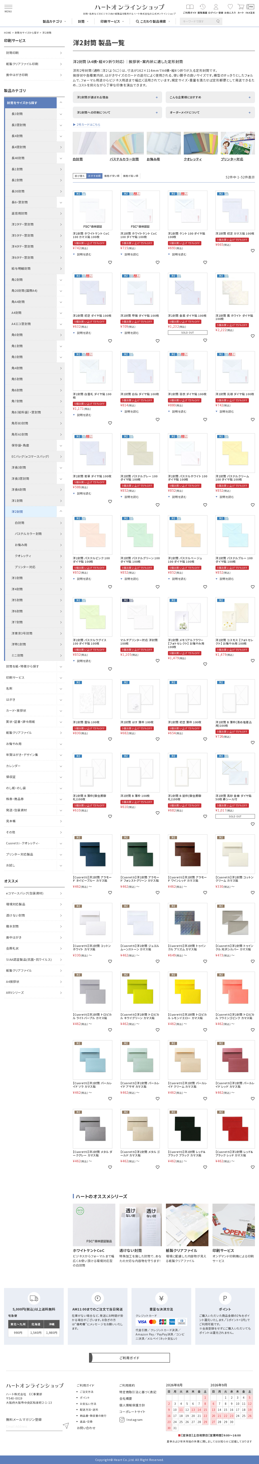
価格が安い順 (112, 175)
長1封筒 (17, 169)
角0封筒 (17, 335)
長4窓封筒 (19, 147)
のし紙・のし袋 (16, 788)
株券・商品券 (15, 799)
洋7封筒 (17, 622)
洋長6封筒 (19, 489)
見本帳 (11, 821)
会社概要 (125, 1398)
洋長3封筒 (19, 467)
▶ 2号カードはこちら (86, 124)
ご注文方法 (86, 1392)
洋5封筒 (17, 600)
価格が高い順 (130, 175)
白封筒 (19, 523)
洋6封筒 (17, 611)
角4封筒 (17, 368)
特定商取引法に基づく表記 (137, 1392)
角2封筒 (17, 279)
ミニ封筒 (17, 655)
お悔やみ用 (14, 744)
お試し (10, 865)
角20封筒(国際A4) (24, 290)
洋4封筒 (17, 589)
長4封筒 (17, 136)
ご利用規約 (127, 1385)
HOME (7, 32)
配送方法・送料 (89, 1409)
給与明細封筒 (21, 268)
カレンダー (13, 766)
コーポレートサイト (132, 1411)
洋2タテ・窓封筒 (23, 224)
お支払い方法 (88, 1404)
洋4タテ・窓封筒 (23, 246)
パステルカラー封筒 (28, 533)
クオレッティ (23, 556)
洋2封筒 (17, 511)
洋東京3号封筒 (22, 633)
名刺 (9, 688)
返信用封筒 (20, 213)
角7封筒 (17, 401)
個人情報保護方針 (132, 1405)
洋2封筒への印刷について (94, 112)
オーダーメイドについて (185, 112)
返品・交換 (86, 1421)
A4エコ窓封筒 (21, 324)
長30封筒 (18, 191)
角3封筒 (17, 357)
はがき (10, 699)
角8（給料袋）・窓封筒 (26, 412)
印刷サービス (15, 677)
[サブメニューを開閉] (61, 102)
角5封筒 (17, 379)
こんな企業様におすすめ (185, 97)
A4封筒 (17, 312)
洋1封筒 (17, 500)
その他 (10, 832)
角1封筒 (17, 346)
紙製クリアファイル (19, 732)
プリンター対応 (25, 567)
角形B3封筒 (20, 423)
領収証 (11, 777)
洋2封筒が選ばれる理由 (92, 97)
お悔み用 (21, 545)
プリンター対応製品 (19, 854)
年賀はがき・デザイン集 (22, 754)
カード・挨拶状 (16, 710)
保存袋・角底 (20, 445)
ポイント (85, 1398)
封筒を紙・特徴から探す (22, 666)
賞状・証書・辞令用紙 (20, 721)
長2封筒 (17, 180)
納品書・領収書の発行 (93, 1416)
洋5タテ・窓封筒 (23, 235)
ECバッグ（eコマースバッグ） (31, 456)
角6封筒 (17, 390)
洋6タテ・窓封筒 (23, 257)
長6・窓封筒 (20, 202)
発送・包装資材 (16, 810)
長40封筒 (18, 158)
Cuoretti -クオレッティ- (23, 843)
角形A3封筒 (20, 434)
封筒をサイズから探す (27, 32)
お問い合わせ (86, 1428)
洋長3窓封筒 (20, 478)
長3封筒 (17, 114)
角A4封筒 (18, 301)
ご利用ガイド (85, 1385)
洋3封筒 (17, 578)
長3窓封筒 (19, 125)
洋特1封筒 (19, 644)
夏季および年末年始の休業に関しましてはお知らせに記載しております (209, 1441)
